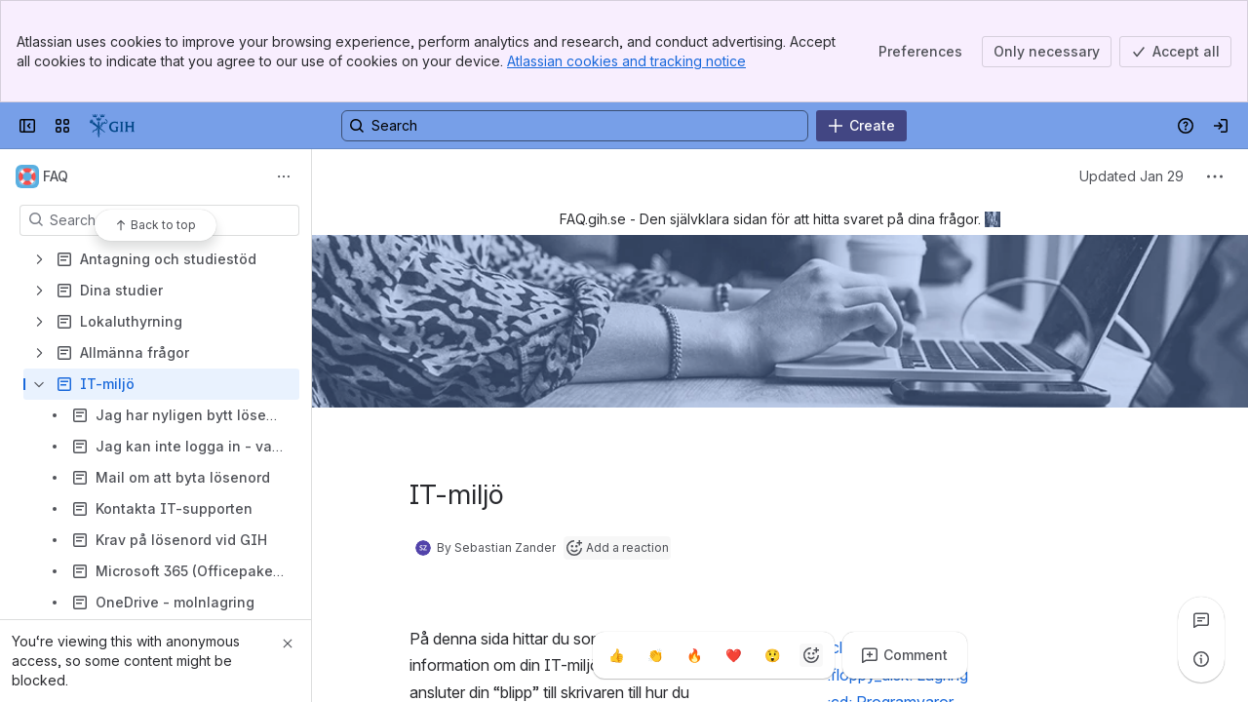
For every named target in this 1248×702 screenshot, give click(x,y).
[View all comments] (1201, 620)
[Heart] (733, 655)
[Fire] (694, 655)
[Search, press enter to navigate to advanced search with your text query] (574, 125)
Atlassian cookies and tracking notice (626, 61)
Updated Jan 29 (1131, 176)
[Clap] (655, 655)
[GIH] (112, 125)
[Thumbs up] (616, 655)
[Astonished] (772, 655)
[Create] (861, 125)
